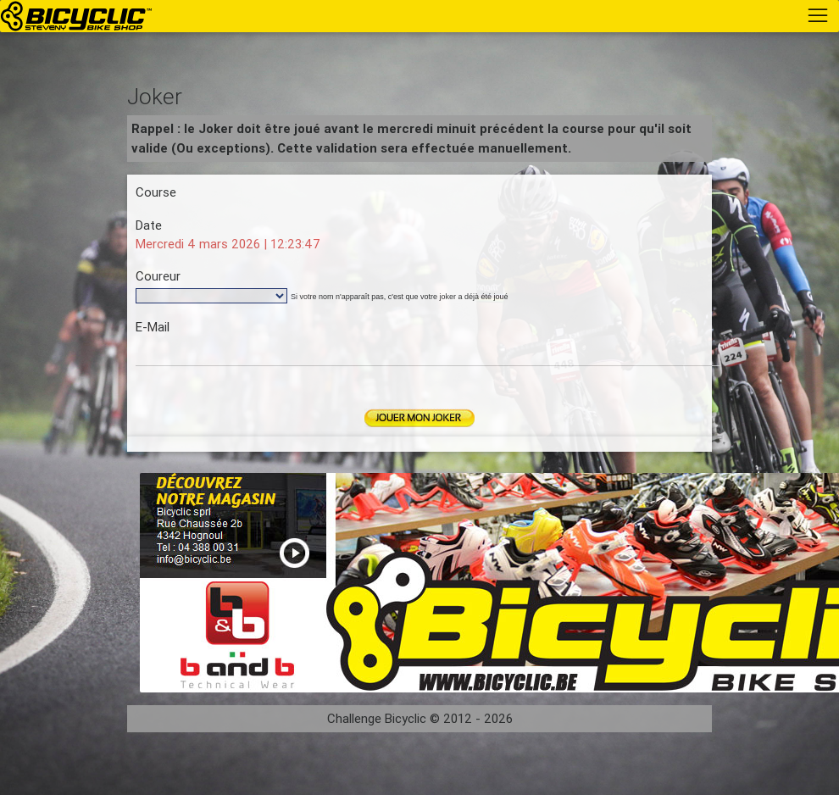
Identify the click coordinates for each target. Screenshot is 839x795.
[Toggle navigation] (817, 15)
